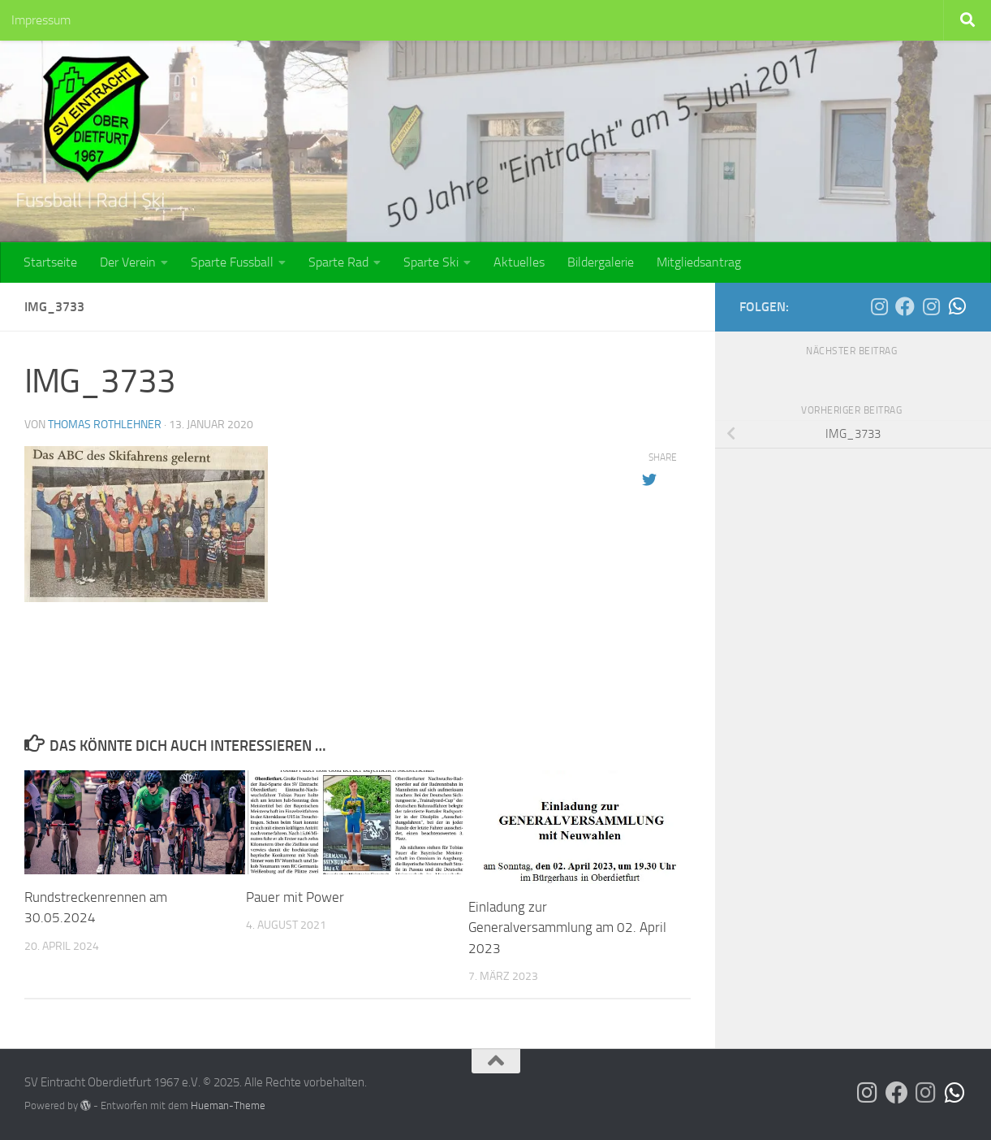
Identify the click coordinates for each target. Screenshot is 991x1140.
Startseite (50, 262)
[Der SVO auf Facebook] (905, 306)
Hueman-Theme (228, 1105)
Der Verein (128, 262)
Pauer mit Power (295, 897)
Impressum (41, 20)
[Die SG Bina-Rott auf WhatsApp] (957, 306)
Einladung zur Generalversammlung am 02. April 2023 (567, 927)
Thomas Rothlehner (105, 424)
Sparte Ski (431, 262)
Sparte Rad (338, 262)
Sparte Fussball (232, 262)
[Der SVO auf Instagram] (879, 306)
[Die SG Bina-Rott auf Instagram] (931, 306)
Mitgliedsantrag (699, 262)
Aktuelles (519, 262)
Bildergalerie (600, 262)
